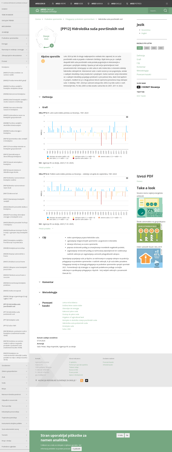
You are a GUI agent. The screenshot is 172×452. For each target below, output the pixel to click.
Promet (4, 61)
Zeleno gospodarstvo (9, 371)
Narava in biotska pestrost (11, 394)
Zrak (3, 377)
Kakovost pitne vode (70, 311)
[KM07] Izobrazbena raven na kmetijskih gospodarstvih (14, 116)
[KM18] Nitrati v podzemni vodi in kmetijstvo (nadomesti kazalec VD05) (15, 333)
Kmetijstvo (5, 67)
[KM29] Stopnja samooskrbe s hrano (14, 255)
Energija (5, 44)
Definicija (141, 55)
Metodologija (142, 70)
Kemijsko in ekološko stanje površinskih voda (79, 320)
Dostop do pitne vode (70, 314)
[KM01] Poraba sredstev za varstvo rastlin (13, 74)
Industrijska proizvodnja (10, 412)
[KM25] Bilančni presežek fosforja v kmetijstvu (15, 223)
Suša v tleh (66, 329)
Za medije (5, 32)
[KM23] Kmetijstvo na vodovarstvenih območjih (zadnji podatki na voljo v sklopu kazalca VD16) (15, 356)
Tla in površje (6, 406)
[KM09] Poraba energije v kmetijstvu (12, 132)
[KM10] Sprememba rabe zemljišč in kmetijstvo (15, 140)
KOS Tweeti (141, 96)
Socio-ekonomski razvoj (10, 429)
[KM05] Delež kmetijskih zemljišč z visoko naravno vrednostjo (15, 101)
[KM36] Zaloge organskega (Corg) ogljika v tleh (15, 297)
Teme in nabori (7, 15)
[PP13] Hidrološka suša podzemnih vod (12, 313)
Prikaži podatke (44, 167)
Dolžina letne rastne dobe (72, 305)
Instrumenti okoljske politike (12, 423)
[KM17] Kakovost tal (11, 193)
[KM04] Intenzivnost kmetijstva (14, 94)
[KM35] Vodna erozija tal (12, 291)
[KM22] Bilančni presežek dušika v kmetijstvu (16, 208)
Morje (4, 389)
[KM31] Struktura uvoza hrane (14, 262)
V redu (120, 435)
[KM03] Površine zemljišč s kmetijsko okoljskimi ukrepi (13, 87)
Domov (4, 9)
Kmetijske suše (68, 326)
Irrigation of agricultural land (73, 317)
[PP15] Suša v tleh (10, 325)
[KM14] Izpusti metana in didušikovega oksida (12, 171)
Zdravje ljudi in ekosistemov (12, 55)
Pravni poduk (73, 372)
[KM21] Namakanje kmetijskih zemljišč (14, 200)
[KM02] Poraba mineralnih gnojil (15, 80)
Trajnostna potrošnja (9, 418)
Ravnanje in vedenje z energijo (13, 50)
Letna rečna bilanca (69, 302)
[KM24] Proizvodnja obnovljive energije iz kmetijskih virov (14, 216)
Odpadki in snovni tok (9, 400)
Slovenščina (145, 30)
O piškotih (76, 449)
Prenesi (139, 181)
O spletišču (73, 362)
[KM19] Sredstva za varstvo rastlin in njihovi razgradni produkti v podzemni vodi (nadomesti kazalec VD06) (13, 344)
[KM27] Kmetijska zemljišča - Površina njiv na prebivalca (13, 241)
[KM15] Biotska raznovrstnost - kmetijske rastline (14, 179)
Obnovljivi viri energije (70, 308)
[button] (167, 3)
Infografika (6, 26)
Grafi (139, 59)
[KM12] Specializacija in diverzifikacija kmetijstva (12, 155)
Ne (127, 435)
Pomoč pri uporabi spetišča (78, 365)
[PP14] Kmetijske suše (11, 320)
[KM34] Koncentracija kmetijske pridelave (15, 284)
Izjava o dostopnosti (76, 375)
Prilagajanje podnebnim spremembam (80, 19)
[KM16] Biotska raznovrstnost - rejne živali (14, 186)
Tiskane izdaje (74, 367)
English (144, 33)
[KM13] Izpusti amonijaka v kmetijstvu (13, 163)
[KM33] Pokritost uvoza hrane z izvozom (15, 276)
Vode (4, 383)
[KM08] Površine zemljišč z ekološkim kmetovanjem (13, 124)
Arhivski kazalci (108, 365)
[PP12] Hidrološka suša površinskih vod (12, 305)
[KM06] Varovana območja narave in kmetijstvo (13, 108)
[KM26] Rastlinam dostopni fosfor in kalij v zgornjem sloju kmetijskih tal (16, 232)
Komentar (141, 67)
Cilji (138, 63)
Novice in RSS (73, 370)
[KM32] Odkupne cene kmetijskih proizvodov (15, 268)
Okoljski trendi (8, 20)
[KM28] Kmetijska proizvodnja (14, 248)
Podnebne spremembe (10, 38)
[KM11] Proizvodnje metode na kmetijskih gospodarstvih (14, 147)
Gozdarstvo (6, 365)
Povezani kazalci (144, 74)
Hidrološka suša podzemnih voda (75, 323)
